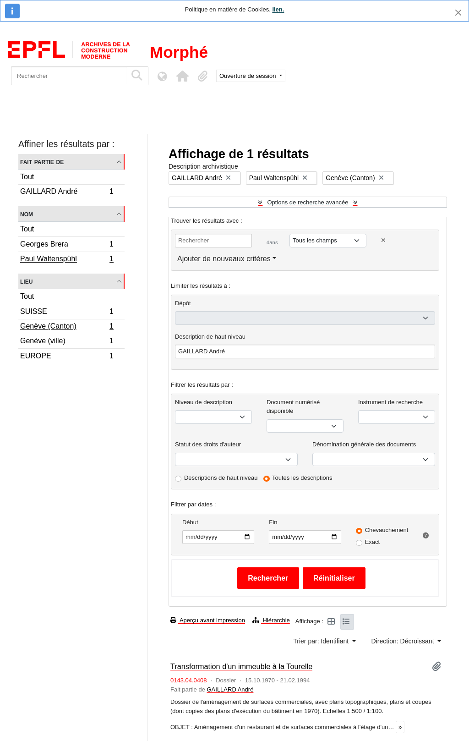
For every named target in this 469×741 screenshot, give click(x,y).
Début (190, 522)
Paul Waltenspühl (67, 259)
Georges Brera (67, 245)
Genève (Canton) (67, 327)
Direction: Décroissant (403, 641)
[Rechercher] (69, 75)
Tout (27, 177)
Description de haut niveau (210, 336)
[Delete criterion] (383, 240)
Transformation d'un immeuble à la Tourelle (241, 666)
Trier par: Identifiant (321, 641)
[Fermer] (458, 12)
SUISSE (67, 312)
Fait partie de (42, 161)
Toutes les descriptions (302, 477)
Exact (372, 541)
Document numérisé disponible (293, 407)
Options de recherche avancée (307, 202)
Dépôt (183, 303)
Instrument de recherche (390, 402)
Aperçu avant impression (207, 620)
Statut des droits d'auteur (208, 444)
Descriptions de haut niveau (220, 477)
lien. (278, 9)
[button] (182, 76)
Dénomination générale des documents (364, 444)
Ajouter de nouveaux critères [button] (224, 259)
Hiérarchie (271, 620)
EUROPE (67, 357)
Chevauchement (387, 530)
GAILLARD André (67, 192)
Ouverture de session (248, 75)
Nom (26, 213)
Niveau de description (203, 402)
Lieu (26, 281)
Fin (273, 522)
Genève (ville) (67, 342)
